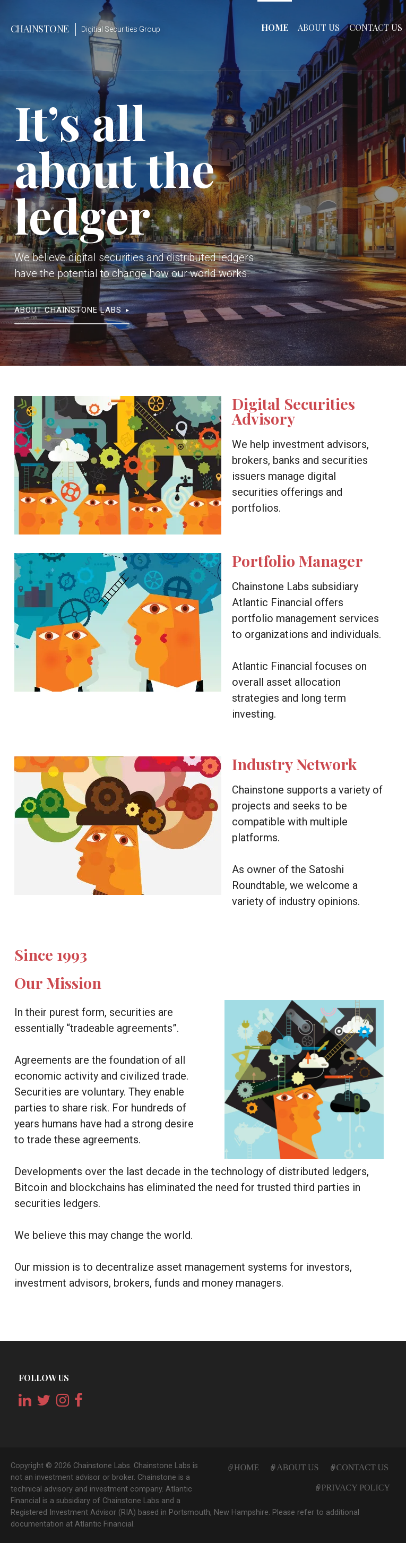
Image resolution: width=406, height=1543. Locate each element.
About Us (319, 27)
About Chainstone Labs (68, 310)
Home (274, 27)
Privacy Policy (356, 1486)
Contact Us (375, 27)
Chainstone (40, 28)
